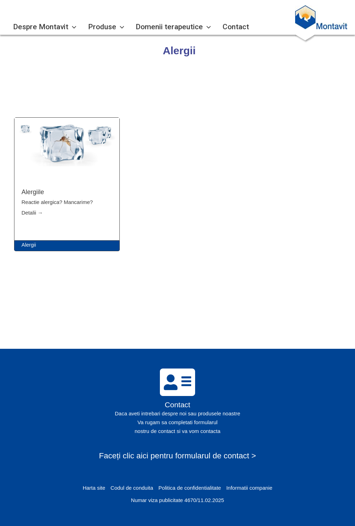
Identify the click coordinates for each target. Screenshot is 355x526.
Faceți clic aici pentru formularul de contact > (177, 455)
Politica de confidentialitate (189, 488)
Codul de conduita (132, 488)
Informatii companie (249, 488)
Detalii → (32, 213)
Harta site (94, 488)
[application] (70, 27)
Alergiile (32, 192)
